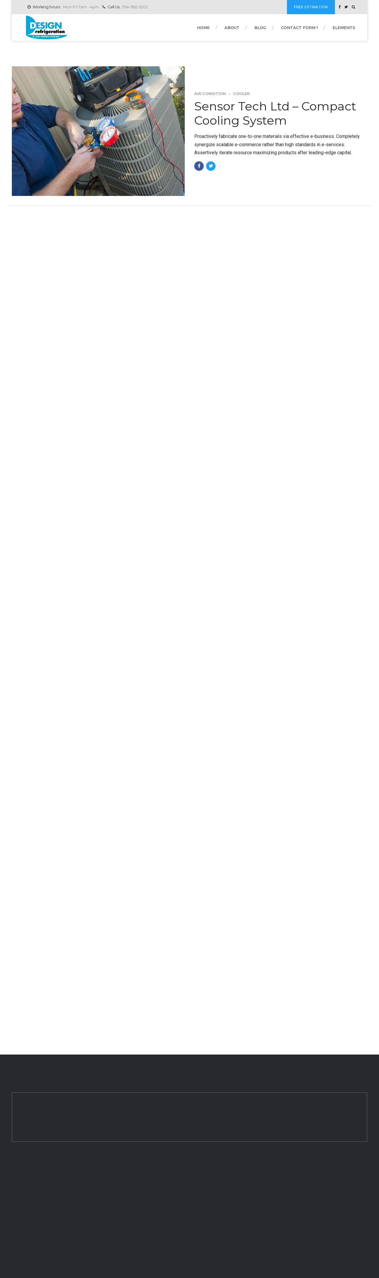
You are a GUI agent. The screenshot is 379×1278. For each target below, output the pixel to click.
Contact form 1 (299, 27)
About (232, 27)
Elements (344, 27)
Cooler (241, 93)
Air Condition (210, 93)
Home (203, 27)
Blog (260, 27)
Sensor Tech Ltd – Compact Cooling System (275, 113)
